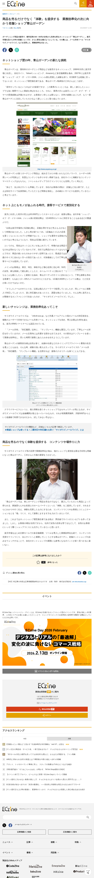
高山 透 (16, 28)
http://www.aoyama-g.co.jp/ (47, 169)
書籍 (30, 853)
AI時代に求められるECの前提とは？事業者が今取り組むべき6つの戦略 (33, 759)
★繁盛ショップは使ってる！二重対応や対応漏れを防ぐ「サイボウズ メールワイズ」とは (44, 430)
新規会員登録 (46, 709)
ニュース (7, 842)
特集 (78, 842)
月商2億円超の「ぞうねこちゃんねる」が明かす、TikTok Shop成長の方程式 (35, 769)
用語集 (55, 853)
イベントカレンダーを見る (47, 671)
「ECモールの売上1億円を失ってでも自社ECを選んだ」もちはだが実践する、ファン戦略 (41, 754)
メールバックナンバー (47, 703)
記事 (30, 842)
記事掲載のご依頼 (24, 832)
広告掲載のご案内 (70, 832)
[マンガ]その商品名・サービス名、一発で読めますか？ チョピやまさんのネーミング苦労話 (42, 749)
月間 (69, 739)
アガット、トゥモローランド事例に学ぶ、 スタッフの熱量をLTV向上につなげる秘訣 (39, 764)
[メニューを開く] (3, 3)
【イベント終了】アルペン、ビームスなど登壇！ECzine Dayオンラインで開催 (36, 774)
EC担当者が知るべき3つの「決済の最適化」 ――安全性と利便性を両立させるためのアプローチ (43, 784)
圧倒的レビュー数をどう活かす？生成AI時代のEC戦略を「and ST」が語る (35, 744)
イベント (7, 853)
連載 (54, 842)
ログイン (46, 715)
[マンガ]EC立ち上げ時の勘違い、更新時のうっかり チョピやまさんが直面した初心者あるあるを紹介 (45, 789)
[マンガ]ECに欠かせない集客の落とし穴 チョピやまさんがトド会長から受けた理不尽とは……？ (44, 779)
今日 (24, 739)
